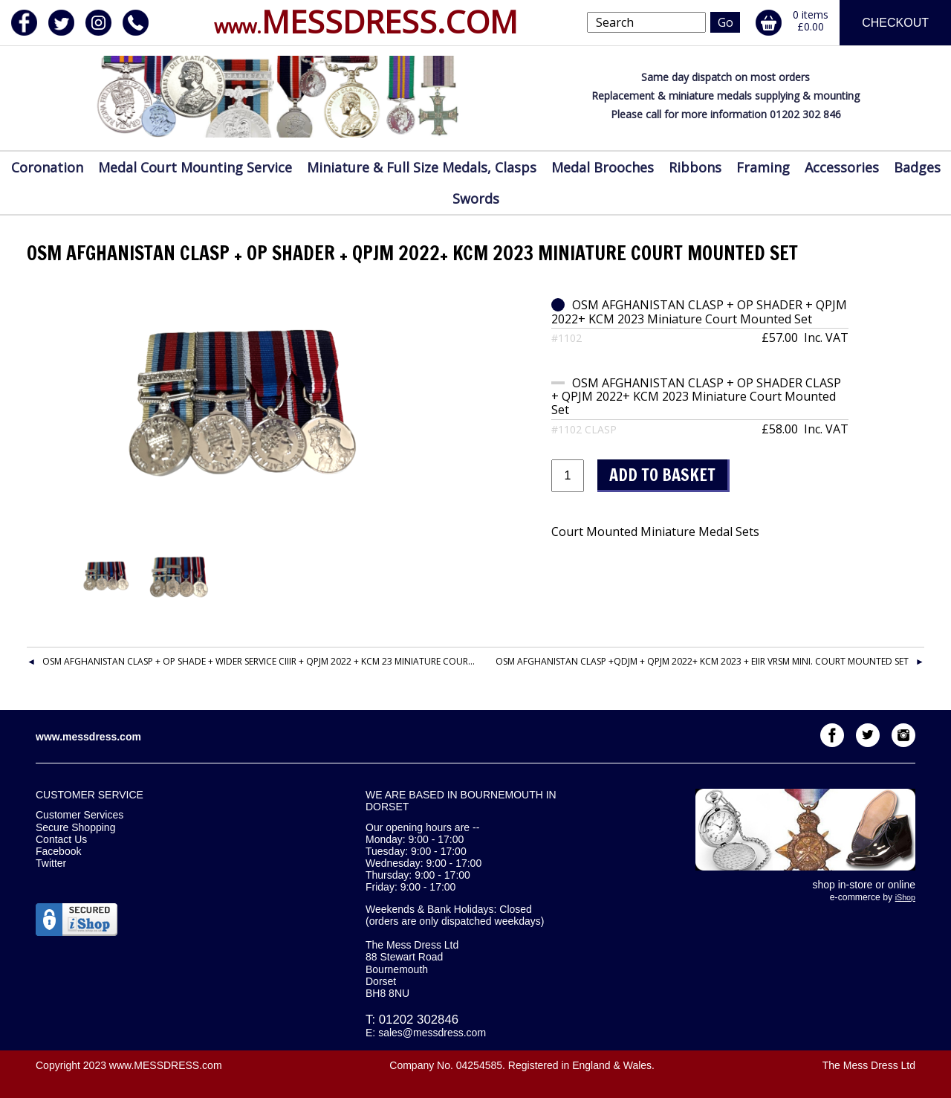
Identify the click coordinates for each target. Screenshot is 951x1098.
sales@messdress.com (432, 1033)
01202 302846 (418, 1020)
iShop (905, 897)
